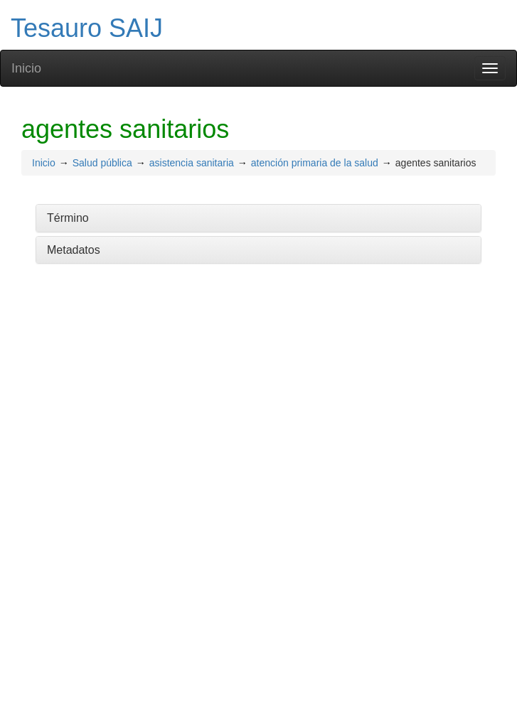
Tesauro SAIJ (87, 28)
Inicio (26, 68)
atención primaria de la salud (314, 162)
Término (68, 218)
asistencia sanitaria (191, 162)
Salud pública (102, 162)
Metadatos (73, 250)
